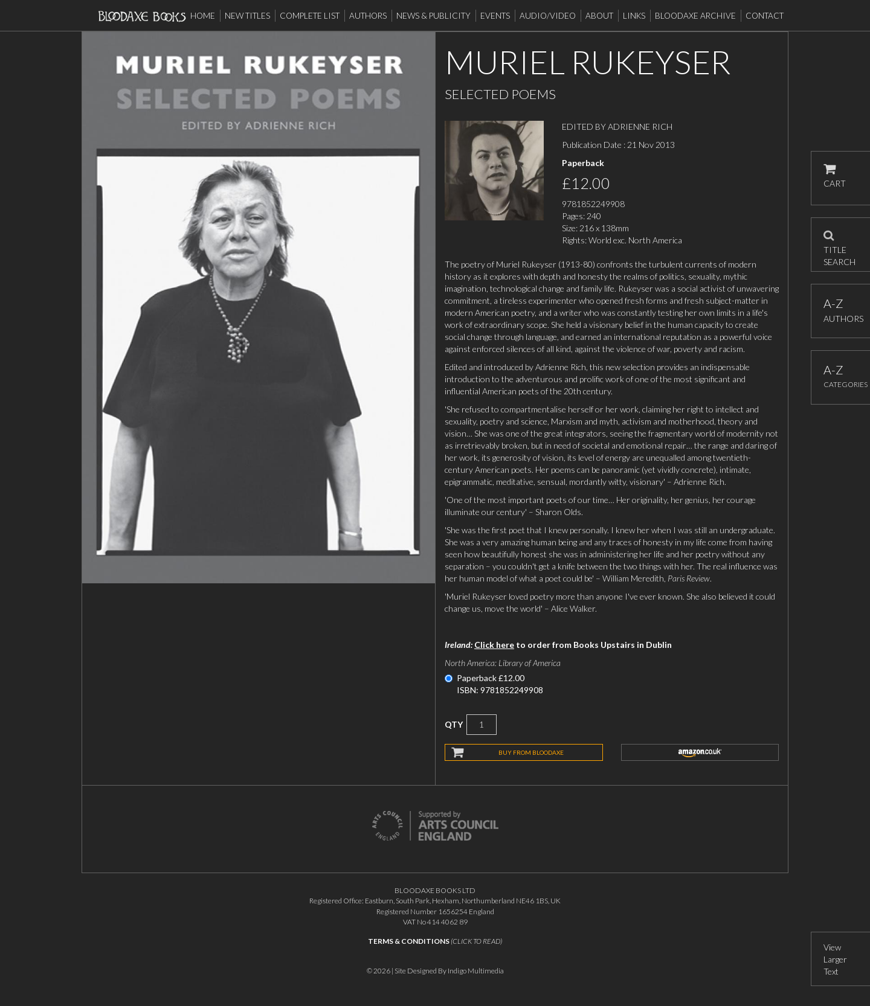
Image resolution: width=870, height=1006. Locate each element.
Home (202, 16)
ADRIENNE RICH (640, 126)
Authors (368, 16)
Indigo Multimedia (476, 970)
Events (495, 16)
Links (634, 16)
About (599, 16)
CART (834, 176)
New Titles (247, 16)
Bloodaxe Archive (695, 16)
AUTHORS (840, 310)
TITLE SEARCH (839, 244)
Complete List (310, 16)
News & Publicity (433, 16)
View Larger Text (835, 959)
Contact (765, 16)
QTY (454, 724)
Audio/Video (548, 16)
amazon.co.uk (700, 752)
